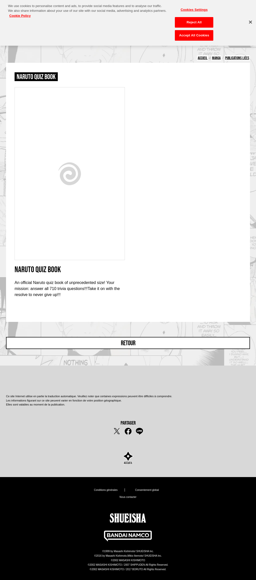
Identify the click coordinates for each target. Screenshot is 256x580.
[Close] (250, 20)
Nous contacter (128, 497)
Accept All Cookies (194, 33)
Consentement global (147, 490)
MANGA (216, 58)
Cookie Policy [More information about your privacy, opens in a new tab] (20, 14)
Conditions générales (106, 490)
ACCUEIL (203, 58)
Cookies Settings (194, 8)
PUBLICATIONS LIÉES (237, 58)
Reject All (194, 21)
